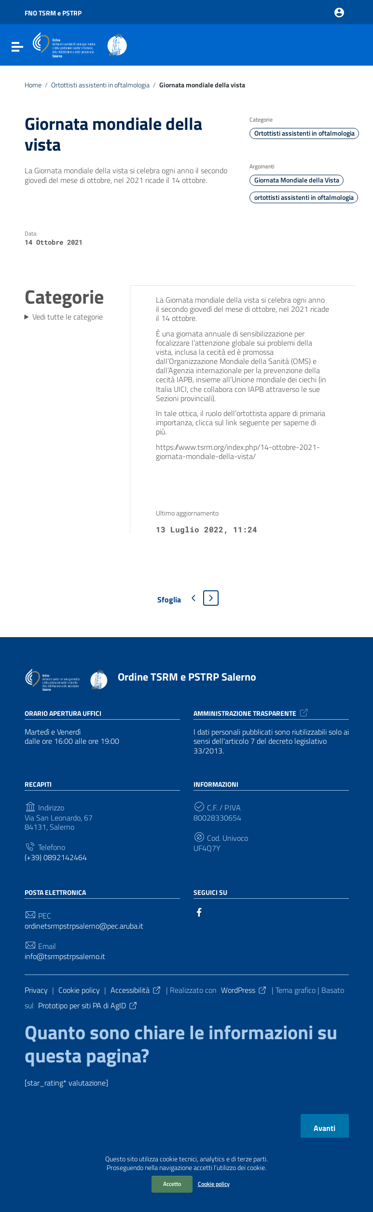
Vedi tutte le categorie (67, 316)
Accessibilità (136, 990)
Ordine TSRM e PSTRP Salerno (187, 677)
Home (33, 85)
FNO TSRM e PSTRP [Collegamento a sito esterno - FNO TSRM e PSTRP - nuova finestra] (53, 13)
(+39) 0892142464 (56, 857)
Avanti (324, 1128)
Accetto (172, 1183)
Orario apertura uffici (63, 713)
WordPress (244, 990)
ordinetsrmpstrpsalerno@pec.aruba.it (84, 926)
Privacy (36, 990)
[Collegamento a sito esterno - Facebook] (199, 911)
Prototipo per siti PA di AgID (88, 1005)
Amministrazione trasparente (251, 713)
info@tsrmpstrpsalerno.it (65, 956)
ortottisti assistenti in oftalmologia (304, 197)
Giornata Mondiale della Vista (296, 180)
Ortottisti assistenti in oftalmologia (100, 85)
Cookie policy (214, 1183)
